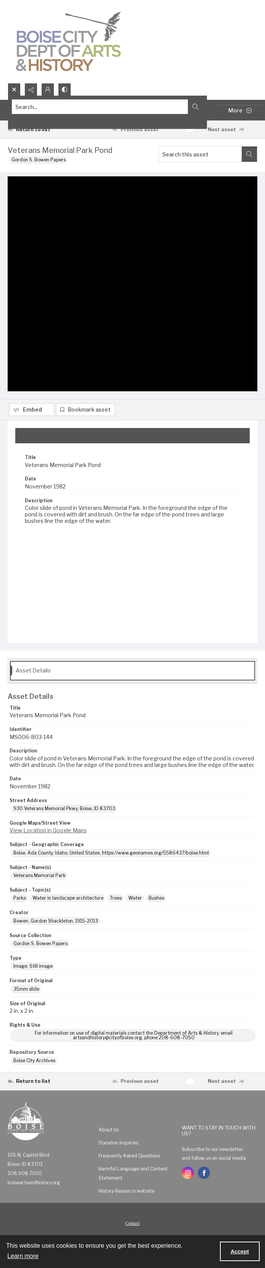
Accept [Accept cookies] (240, 1251)
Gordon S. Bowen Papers (38, 160)
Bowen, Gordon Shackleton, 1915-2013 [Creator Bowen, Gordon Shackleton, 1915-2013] (55, 924)
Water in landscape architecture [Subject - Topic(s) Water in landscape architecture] (67, 901)
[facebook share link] (204, 1176)
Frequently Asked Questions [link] (129, 1159)
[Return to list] (40, 129)
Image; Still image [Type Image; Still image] (33, 969)
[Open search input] (14, 89)
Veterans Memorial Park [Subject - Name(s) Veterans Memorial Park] (39, 878)
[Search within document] (249, 154)
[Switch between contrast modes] (64, 89)
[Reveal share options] (31, 89)
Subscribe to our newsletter (212, 1152)
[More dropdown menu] (240, 110)
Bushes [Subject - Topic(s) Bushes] (156, 901)
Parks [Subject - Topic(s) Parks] (19, 901)
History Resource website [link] (126, 1194)
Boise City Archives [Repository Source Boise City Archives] (34, 1063)
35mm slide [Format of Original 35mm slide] (26, 992)
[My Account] (48, 89)
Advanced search (31, 120)
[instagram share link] (188, 1176)
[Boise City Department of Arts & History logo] (69, 41)
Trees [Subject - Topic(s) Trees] (116, 901)
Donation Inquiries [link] (118, 1146)
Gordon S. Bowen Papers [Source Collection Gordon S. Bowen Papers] (40, 946)
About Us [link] (109, 1133)
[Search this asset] (200, 154)
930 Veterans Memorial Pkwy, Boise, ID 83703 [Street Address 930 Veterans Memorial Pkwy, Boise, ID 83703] (64, 811)
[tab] (132, 438)
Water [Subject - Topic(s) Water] (135, 901)
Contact (132, 1226)
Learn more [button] (23, 1256)
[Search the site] (106, 106)
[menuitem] (136, 1132)
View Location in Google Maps (48, 833)
